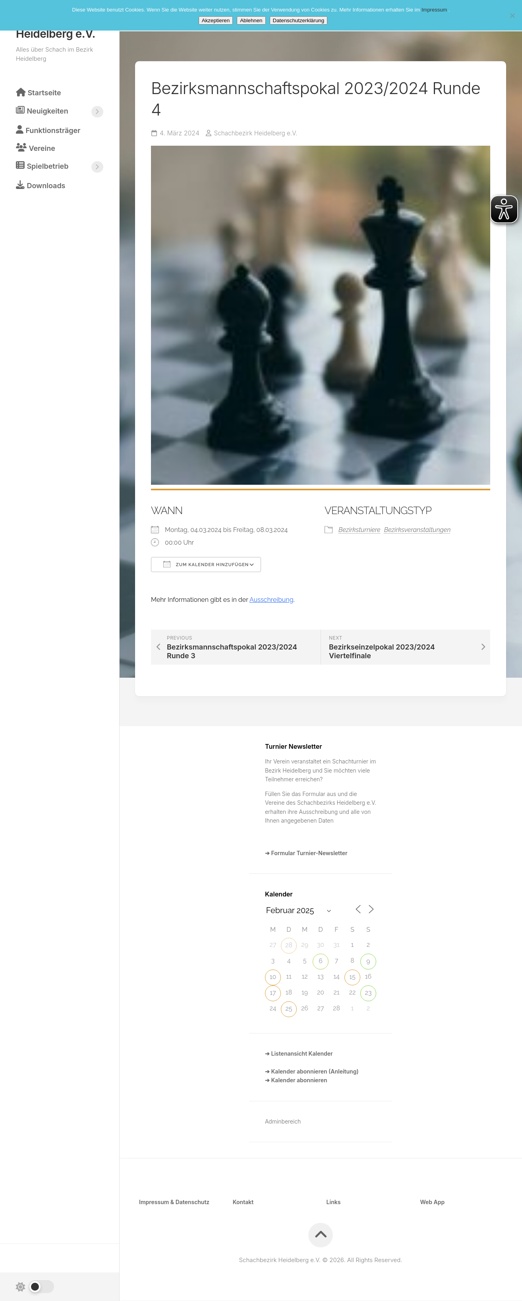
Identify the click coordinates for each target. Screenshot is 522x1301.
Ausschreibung (271, 600)
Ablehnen (251, 20)
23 (368, 993)
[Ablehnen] (512, 15)
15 (352, 977)
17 (273, 993)
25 (288, 1009)
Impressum (435, 10)
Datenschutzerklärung (299, 20)
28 (288, 945)
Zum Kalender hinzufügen (206, 564)
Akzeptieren (216, 20)
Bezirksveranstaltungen (417, 530)
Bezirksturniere (359, 530)
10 (273, 977)
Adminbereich (283, 1121)
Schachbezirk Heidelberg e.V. (257, 134)
